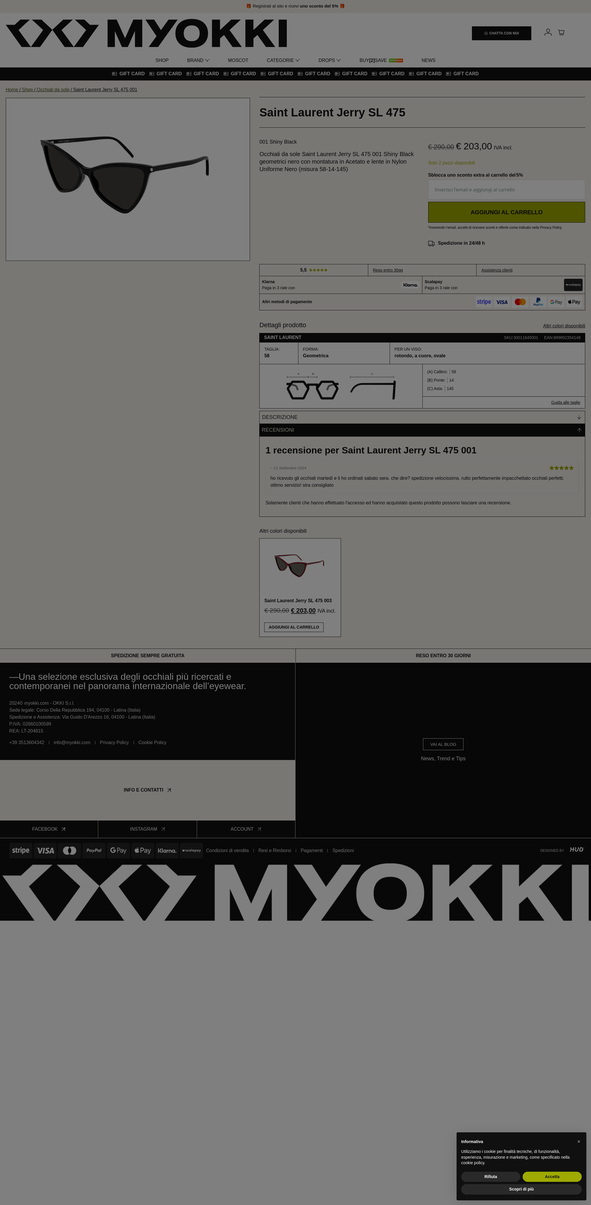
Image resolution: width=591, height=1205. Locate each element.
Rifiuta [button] (490, 1176)
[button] (578, 1141)
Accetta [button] (552, 1176)
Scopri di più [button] (521, 1189)
